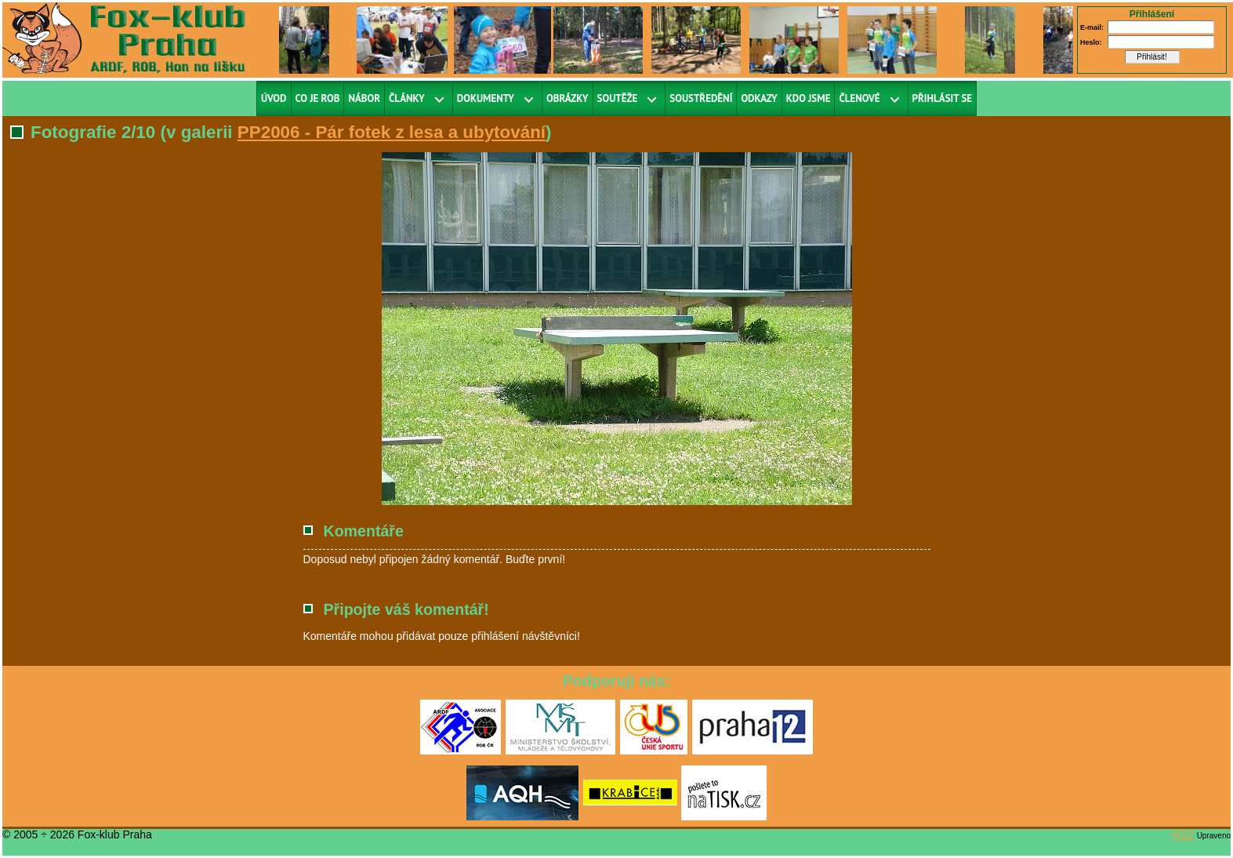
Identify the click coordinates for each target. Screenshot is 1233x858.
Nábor (364, 98)
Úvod (274, 98)
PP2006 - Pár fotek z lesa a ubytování (392, 132)
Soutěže (617, 98)
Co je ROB (318, 98)
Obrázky (567, 98)
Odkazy (759, 98)
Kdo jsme (808, 98)
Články (407, 98)
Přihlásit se (942, 98)
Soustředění (700, 98)
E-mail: (1092, 27)
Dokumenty (485, 98)
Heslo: (1091, 42)
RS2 (1183, 834)
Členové (859, 98)
